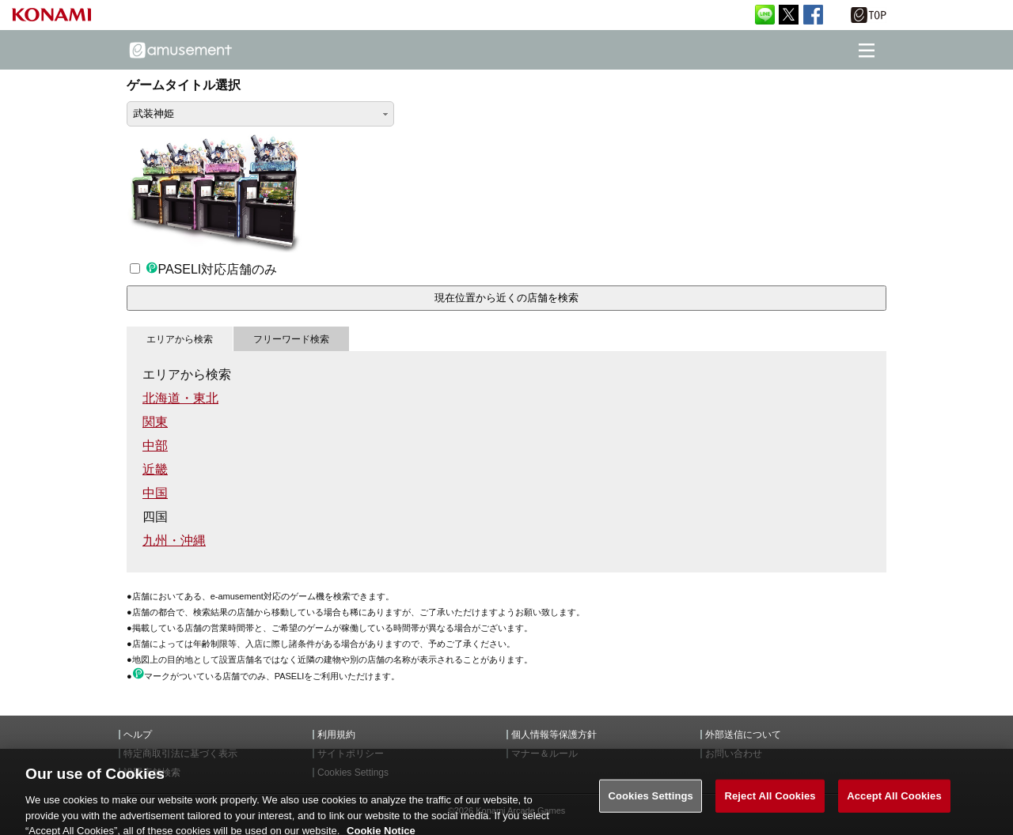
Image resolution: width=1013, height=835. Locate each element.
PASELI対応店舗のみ (203, 269)
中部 (155, 445)
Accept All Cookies (894, 801)
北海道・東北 (180, 398)
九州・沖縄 (174, 540)
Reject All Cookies (769, 801)
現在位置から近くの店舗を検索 (506, 298)
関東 (155, 422)
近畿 (155, 469)
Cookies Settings (650, 801)
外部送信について (743, 734)
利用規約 (336, 734)
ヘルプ (137, 734)
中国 (155, 493)
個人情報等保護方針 (554, 734)
